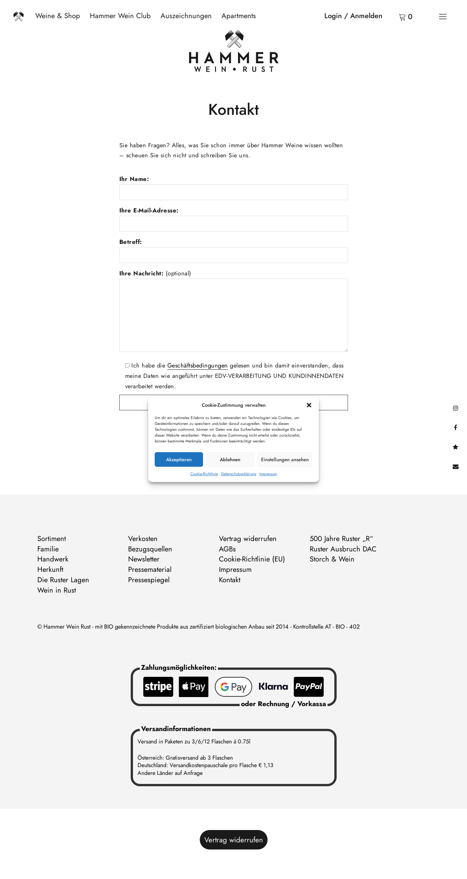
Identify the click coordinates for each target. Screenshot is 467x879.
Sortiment (51, 538)
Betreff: (130, 241)
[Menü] (442, 16)
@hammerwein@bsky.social (455, 447)
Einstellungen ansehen (285, 459)
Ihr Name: (134, 179)
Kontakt (455, 466)
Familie (48, 549)
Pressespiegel (149, 579)
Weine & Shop (57, 15)
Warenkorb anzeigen (394, 16)
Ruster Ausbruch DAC (343, 549)
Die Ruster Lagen (63, 579)
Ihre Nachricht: (155, 273)
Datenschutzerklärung (238, 474)
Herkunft (50, 569)
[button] (309, 405)
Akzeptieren (179, 459)
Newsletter (144, 559)
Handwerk (52, 559)
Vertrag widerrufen (248, 538)
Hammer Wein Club (120, 15)
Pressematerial (150, 569)
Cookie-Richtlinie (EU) (252, 559)
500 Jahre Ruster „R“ (341, 538)
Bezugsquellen (150, 549)
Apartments (239, 15)
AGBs (227, 549)
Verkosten (143, 538)
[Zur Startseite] (233, 52)
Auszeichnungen (186, 15)
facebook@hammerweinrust (455, 427)
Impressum (268, 474)
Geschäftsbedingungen (197, 365)
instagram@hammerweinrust (455, 408)
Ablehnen (230, 459)
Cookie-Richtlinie (204, 474)
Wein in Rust (56, 590)
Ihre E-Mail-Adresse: (149, 210)
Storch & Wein (332, 559)
